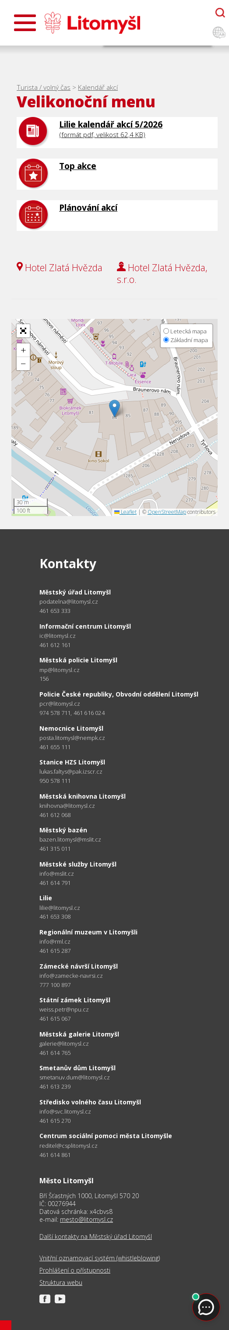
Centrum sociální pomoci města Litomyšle (105, 1136)
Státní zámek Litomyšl (74, 1000)
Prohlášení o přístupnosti (74, 1270)
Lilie (45, 898)
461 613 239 (54, 1086)
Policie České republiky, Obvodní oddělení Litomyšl (118, 694)
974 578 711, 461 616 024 (72, 713)
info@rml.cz (54, 941)
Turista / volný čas (43, 87)
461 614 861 (54, 1155)
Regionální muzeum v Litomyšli (88, 932)
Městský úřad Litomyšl (75, 592)
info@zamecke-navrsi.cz (71, 976)
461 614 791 (54, 883)
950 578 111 (54, 781)
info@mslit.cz (56, 873)
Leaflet (125, 512)
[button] (114, 408)
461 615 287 (54, 951)
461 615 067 (54, 1018)
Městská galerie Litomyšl (79, 1034)
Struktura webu (60, 1283)
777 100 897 (54, 985)
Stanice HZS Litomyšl (72, 762)
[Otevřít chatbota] (220, 12)
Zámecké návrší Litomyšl (78, 966)
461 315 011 (54, 848)
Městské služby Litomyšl (77, 864)
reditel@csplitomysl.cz (68, 1146)
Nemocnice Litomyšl (71, 728)
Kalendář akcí (98, 87)
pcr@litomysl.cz (59, 703)
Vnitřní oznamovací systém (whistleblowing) (99, 1258)
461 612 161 (54, 645)
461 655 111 (54, 747)
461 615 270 (54, 1121)
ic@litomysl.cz (57, 636)
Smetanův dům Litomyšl (77, 1068)
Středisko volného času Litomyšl (90, 1102)
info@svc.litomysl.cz (65, 1111)
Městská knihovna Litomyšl (82, 796)
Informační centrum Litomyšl (85, 626)
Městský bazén (63, 830)
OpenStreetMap (167, 512)
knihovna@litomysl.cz (67, 806)
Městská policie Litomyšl (78, 660)
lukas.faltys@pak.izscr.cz (70, 771)
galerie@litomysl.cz (64, 1043)
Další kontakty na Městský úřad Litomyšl (95, 1237)
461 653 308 (54, 916)
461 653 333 (54, 611)
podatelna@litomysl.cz (68, 601)
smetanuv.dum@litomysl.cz (74, 1077)
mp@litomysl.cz (59, 670)
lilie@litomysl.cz (59, 908)
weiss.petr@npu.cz (64, 1009)
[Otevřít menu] (25, 22)
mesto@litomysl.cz (86, 1219)
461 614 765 (54, 1053)
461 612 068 (54, 815)
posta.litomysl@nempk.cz (72, 738)
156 (44, 679)
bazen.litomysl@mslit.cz (70, 839)
